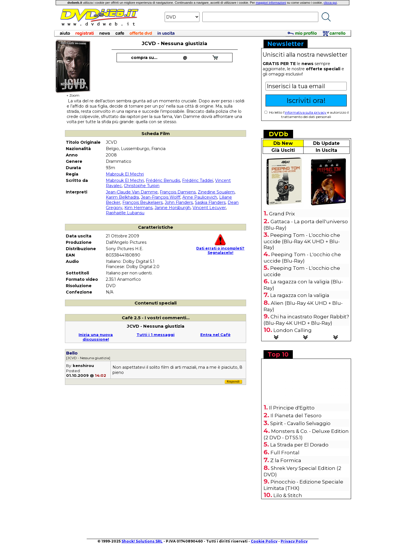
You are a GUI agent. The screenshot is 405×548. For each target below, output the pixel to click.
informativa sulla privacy (305, 112)
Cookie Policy (264, 541)
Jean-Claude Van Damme (132, 192)
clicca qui (330, 2)
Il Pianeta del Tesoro (296, 415)
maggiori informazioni (271, 2)
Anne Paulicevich (199, 197)
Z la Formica (285, 460)
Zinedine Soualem (216, 192)
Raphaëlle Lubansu (125, 212)
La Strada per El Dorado (299, 445)
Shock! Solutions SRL (142, 541)
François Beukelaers (142, 202)
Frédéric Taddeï (197, 180)
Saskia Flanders (210, 202)
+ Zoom (73, 93)
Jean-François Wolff (160, 197)
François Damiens (178, 192)
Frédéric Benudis (163, 180)
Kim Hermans (138, 207)
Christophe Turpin (141, 185)
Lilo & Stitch (287, 495)
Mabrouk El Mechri (125, 174)
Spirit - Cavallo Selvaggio (300, 423)
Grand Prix (282, 214)
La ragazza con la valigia (299, 295)
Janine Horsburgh (172, 207)
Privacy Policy (294, 541)
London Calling (292, 330)
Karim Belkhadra (122, 197)
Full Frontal (284, 452)
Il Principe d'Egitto (292, 408)
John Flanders (179, 202)
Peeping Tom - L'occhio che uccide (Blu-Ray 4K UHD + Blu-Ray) (302, 241)
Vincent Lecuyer (209, 207)
